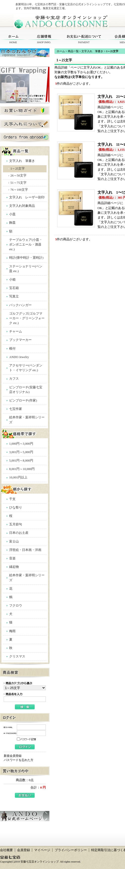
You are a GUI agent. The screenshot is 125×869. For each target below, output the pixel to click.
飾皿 (12, 222)
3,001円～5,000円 (21, 452)
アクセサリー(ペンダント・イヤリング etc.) (25, 368)
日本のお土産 (18, 533)
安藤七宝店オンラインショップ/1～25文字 (61, 22)
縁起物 (14, 567)
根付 (12, 348)
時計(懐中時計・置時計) (26, 257)
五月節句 (15, 524)
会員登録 (23, 850)
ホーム (13, 39)
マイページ (42, 850)
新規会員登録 (13, 755)
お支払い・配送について (84, 39)
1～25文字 (17, 168)
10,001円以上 (18, 477)
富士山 (14, 541)
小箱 (12, 279)
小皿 (12, 214)
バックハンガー (20, 305)
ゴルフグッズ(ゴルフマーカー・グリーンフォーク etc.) (27, 318)
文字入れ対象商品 (22, 206)
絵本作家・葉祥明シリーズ (27, 420)
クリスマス (17, 656)
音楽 (12, 558)
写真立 (14, 296)
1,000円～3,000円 (21, 443)
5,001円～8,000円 (21, 460)
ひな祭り (15, 507)
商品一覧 (73, 51)
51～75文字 (18, 182)
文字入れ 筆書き (22, 161)
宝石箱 (14, 288)
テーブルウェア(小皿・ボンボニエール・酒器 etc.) (25, 244)
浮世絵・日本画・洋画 (25, 550)
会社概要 (6, 850)
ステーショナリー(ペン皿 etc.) (25, 269)
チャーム (15, 331)
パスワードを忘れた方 (18, 760)
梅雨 (12, 631)
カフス (14, 378)
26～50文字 (18, 175)
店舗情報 (44, 39)
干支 (12, 499)
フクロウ (15, 605)
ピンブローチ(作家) (23, 400)
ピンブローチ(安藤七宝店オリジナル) (25, 390)
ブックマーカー (20, 340)
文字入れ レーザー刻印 (27, 197)
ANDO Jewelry (19, 357)
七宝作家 (15, 409)
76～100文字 (19, 189)
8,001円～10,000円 (22, 469)
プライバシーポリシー (71, 850)
